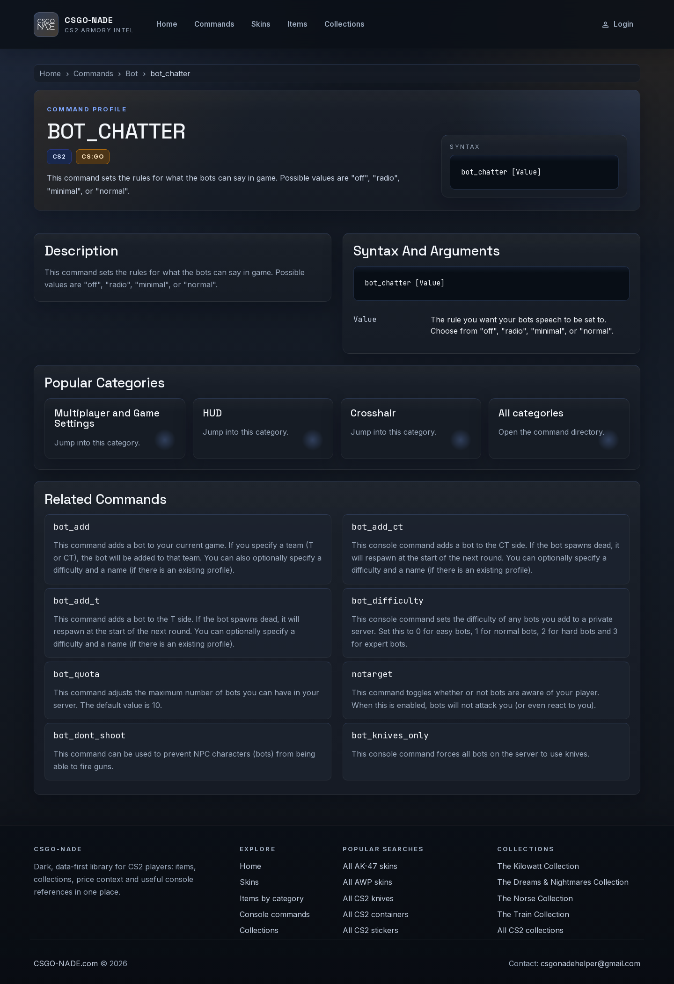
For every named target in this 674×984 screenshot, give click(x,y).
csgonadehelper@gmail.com (590, 963)
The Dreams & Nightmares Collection (563, 882)
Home (166, 24)
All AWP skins (367, 882)
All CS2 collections (530, 930)
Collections (344, 24)
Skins (261, 24)
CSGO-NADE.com (66, 963)
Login (617, 24)
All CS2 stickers (370, 930)
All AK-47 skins (370, 866)
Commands (214, 24)
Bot (131, 73)
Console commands (275, 914)
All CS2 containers (376, 914)
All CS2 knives (368, 898)
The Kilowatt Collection (538, 866)
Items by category (272, 898)
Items (297, 24)
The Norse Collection (535, 898)
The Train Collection (533, 914)
